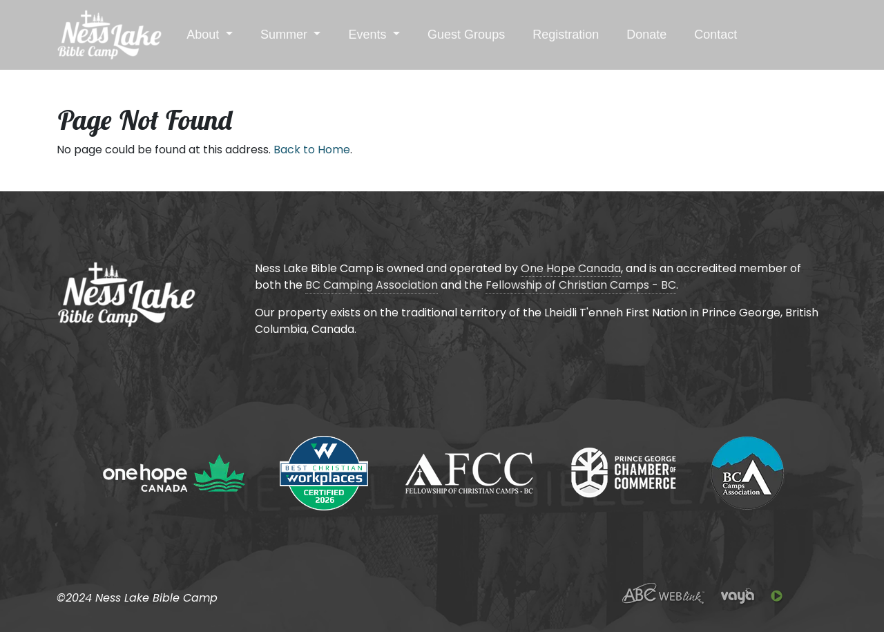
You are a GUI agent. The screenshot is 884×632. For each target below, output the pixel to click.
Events (369, 34)
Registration (565, 34)
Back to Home (311, 149)
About (204, 34)
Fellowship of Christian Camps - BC (581, 285)
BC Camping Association (371, 285)
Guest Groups (466, 34)
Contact (715, 34)
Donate (646, 34)
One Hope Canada (571, 268)
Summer (285, 34)
